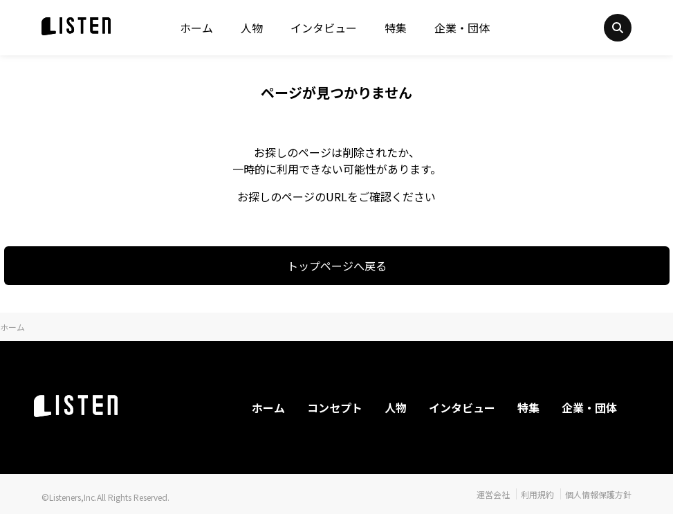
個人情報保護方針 (598, 494)
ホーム (196, 27)
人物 (252, 27)
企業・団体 (462, 27)
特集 (396, 27)
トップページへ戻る (337, 265)
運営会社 (493, 494)
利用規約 (537, 494)
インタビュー (324, 27)
